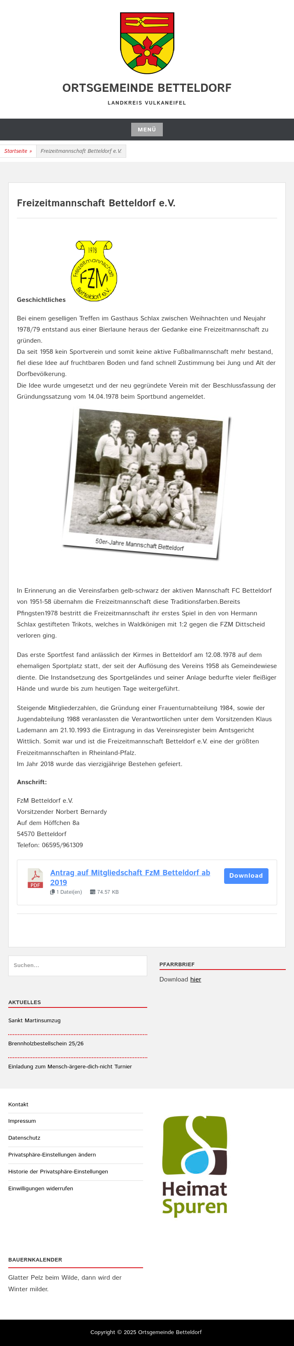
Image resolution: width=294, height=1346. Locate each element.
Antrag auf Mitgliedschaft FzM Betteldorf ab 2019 (130, 877)
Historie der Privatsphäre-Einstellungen (58, 1172)
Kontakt (18, 1105)
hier (195, 979)
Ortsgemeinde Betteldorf (147, 88)
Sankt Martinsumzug (34, 1021)
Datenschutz (24, 1138)
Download (246, 876)
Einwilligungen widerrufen (40, 1189)
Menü (147, 130)
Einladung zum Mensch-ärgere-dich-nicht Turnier (70, 1067)
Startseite (18, 151)
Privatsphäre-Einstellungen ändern (52, 1155)
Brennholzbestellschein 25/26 (45, 1044)
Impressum (22, 1121)
